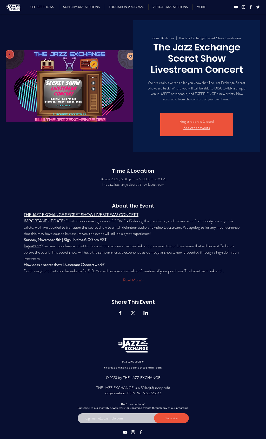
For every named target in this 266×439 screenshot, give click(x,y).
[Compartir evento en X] (133, 313)
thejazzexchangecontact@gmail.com (133, 367)
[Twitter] (258, 7)
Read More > (133, 280)
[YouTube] (236, 7)
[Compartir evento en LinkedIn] (145, 313)
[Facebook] (250, 7)
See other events (196, 128)
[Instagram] (243, 7)
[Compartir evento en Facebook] (120, 313)
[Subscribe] (171, 418)
